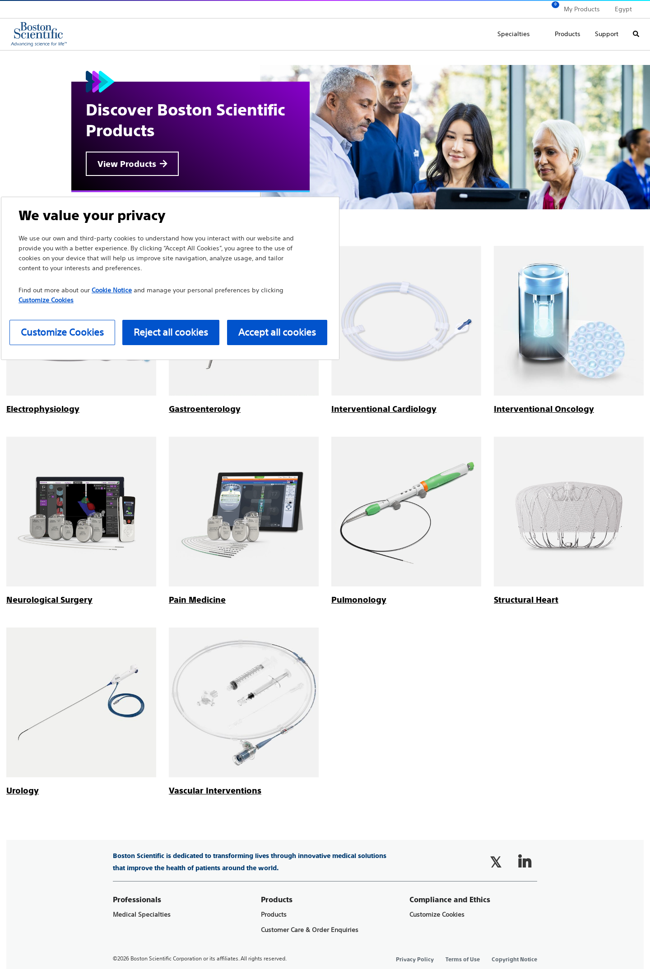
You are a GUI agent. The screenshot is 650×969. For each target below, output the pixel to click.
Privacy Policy (415, 959)
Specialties (513, 34)
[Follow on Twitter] (495, 862)
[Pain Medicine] (197, 600)
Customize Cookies (436, 914)
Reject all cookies (171, 332)
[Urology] (22, 790)
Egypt (623, 9)
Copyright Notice (514, 959)
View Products (127, 164)
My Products (582, 9)
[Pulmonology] (358, 600)
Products (567, 34)
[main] (325, 424)
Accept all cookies (277, 332)
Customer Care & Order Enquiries (309, 930)
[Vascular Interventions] (215, 790)
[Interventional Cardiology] (383, 409)
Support (606, 34)
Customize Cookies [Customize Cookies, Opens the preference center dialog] (62, 332)
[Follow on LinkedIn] (524, 862)
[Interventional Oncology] (544, 409)
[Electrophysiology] (42, 409)
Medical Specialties (142, 914)
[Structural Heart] (526, 600)
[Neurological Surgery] (49, 600)
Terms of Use (463, 959)
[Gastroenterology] (205, 409)
